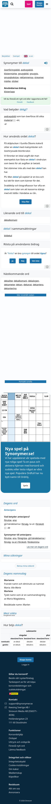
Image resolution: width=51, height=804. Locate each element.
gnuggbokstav (11, 77)
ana (14, 520)
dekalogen (33, 280)
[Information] (47, 129)
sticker (15, 81)
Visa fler (25, 201)
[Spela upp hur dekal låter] (45, 63)
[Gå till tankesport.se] (25, 693)
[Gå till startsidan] (5, 4)
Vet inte (35, 261)
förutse (7, 520)
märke (7, 81)
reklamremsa (26, 77)
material (8, 120)
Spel (29, 4)
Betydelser (6, 56)
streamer (38, 77)
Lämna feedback (17, 749)
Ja (12, 261)
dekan (19, 284)
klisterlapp (9, 91)
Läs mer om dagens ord (37, 547)
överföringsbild (12, 69)
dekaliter (8, 280)
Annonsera (14, 792)
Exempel (16, 56)
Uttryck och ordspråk (19, 742)
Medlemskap (15, 772)
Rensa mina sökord (25, 566)
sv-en (28, 56)
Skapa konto (39, 4)
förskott (40, 524)
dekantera (38, 284)
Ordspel (13, 738)
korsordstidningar (18, 685)
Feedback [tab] (30, 102)
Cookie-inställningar (19, 765)
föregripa (22, 538)
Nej (22, 261)
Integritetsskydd (17, 761)
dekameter (9, 284)
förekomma (33, 542)
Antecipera (10, 509)
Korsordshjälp (16, 734)
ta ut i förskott (19, 542)
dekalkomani (10, 220)
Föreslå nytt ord (17, 745)
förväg (25, 524)
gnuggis (34, 73)
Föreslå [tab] (20, 102)
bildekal (8, 235)
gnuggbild (23, 73)
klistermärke (10, 73)
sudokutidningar (17, 689)
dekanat (27, 284)
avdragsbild (27, 69)
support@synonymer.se (21, 703)
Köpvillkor (14, 776)
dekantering (10, 288)
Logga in (25, 664)
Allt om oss (14, 788)
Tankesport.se (16, 681)
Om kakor (14, 769)
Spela (25, 485)
